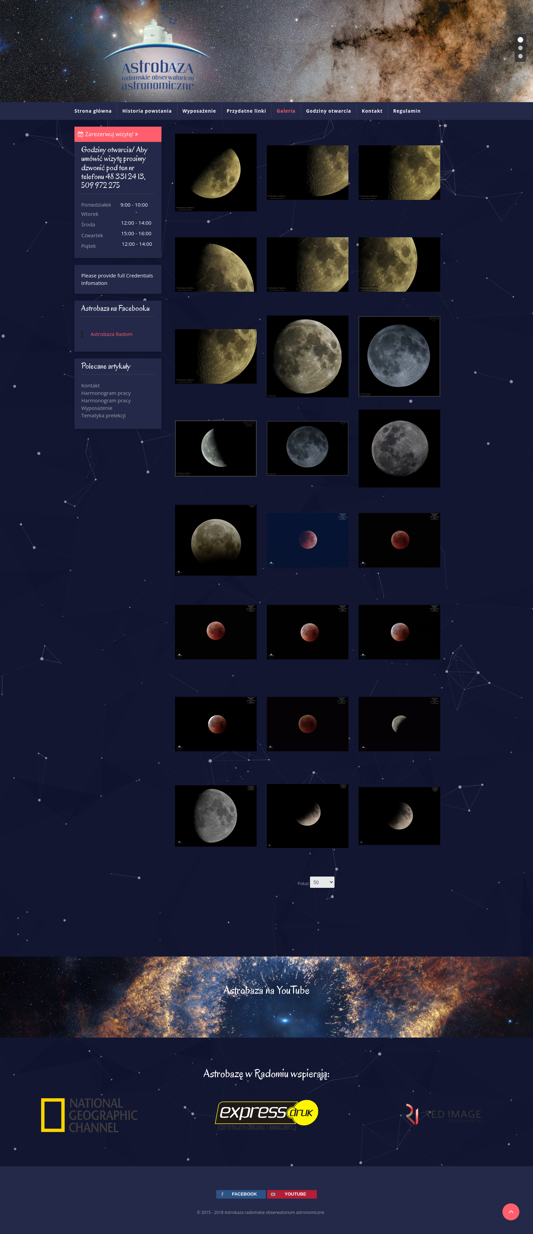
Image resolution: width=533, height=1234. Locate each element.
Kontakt (372, 111)
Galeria (286, 111)
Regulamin (407, 111)
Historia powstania (147, 111)
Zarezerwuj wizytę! (108, 134)
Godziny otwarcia (328, 111)
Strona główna (93, 111)
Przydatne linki (246, 111)
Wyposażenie (199, 111)
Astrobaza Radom (112, 334)
